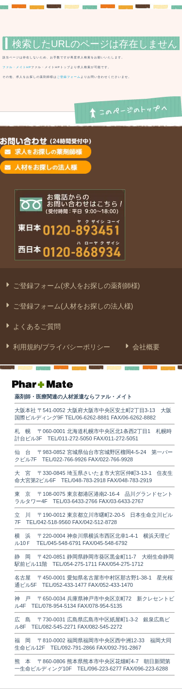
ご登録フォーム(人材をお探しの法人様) (72, 306)
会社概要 (145, 347)
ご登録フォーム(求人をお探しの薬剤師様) (75, 286)
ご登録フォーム (69, 76)
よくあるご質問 (36, 326)
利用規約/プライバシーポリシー (60, 347)
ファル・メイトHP (16, 67)
